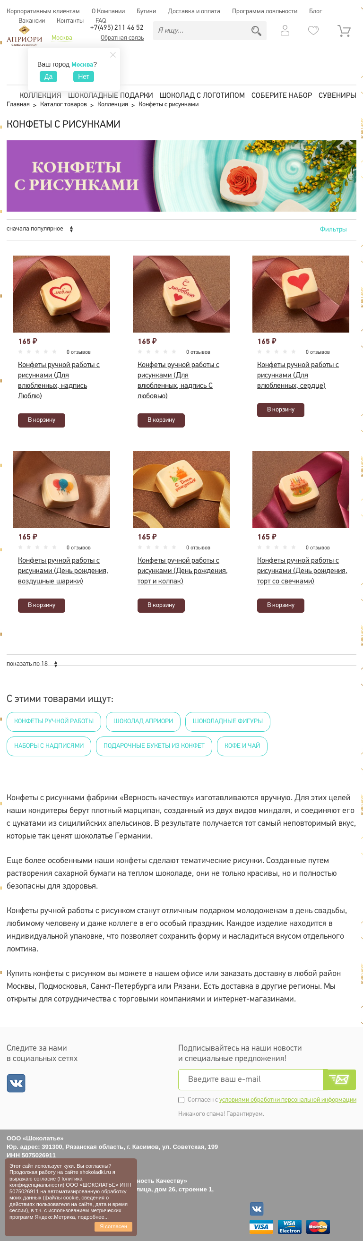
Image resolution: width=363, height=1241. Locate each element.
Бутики (146, 11)
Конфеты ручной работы (54, 721)
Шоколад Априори (143, 721)
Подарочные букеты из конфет (154, 746)
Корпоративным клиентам (43, 11)
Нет (83, 76)
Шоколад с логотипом (202, 96)
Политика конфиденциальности (46, 1182)
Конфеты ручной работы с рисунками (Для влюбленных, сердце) (298, 375)
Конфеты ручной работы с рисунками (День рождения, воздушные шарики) (63, 571)
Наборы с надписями (49, 746)
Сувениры (337, 96)
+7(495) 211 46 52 (117, 28)
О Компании (108, 11)
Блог (315, 11)
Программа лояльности (264, 11)
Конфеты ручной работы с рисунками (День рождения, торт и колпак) (183, 571)
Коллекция (40, 96)
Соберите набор (281, 96)
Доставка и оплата (194, 11)
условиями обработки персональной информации (287, 1100)
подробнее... (93, 1217)
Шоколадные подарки (110, 96)
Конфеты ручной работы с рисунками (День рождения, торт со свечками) (302, 571)
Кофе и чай (242, 746)
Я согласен (113, 1226)
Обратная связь (122, 38)
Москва (62, 38)
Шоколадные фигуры (228, 721)
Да (48, 76)
